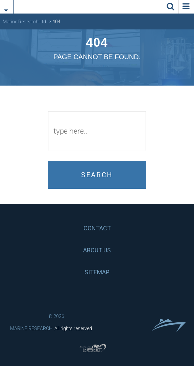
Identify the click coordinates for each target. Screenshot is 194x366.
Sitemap (97, 272)
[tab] (6, 2)
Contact (97, 228)
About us (97, 250)
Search (97, 175)
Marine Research (31, 328)
